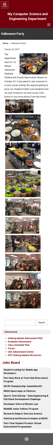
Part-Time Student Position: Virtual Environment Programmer (22, 425)
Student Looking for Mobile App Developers (21, 371)
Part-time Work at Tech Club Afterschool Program (26, 380)
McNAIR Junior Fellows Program (21, 409)
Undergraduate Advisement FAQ (25, 338)
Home (5, 43)
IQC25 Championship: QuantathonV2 (23, 386)
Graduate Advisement (19, 341)
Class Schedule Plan (19, 345)
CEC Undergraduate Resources (24, 355)
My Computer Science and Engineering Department (27, 16)
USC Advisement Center (21, 351)
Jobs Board (11, 363)
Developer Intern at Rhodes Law (21, 404)
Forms (11, 348)
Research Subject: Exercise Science (23, 413)
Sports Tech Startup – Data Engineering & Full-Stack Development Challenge (26, 397)
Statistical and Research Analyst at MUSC (26, 418)
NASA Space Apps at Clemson (20, 391)
